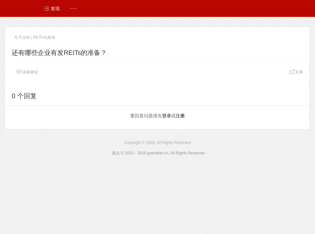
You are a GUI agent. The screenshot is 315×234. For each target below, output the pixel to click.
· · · (73, 8)
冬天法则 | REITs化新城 (34, 37)
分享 (296, 72)
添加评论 (27, 72)
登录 (166, 115)
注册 (180, 115)
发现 (52, 8)
